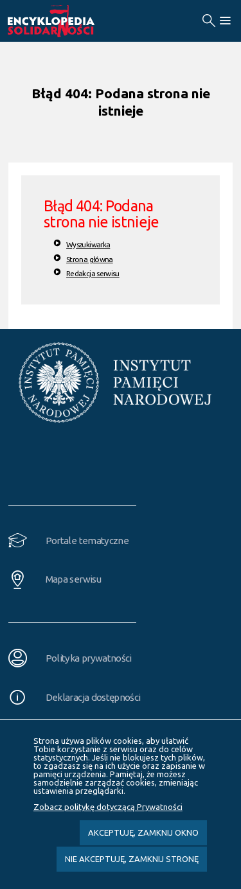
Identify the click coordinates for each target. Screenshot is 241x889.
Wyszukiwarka (88, 244)
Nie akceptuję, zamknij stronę (132, 858)
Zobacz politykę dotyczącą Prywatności (108, 806)
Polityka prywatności (89, 658)
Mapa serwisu (73, 579)
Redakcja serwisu (93, 273)
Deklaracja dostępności (93, 697)
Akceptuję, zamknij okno (143, 832)
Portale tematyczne (87, 540)
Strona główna (89, 259)
